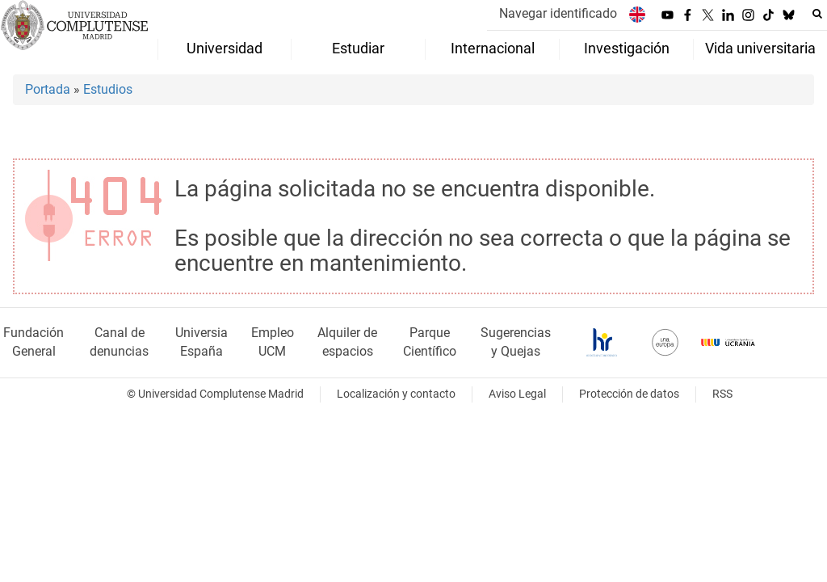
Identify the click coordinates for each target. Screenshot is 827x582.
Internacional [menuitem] (493, 48)
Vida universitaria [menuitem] (760, 48)
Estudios (107, 89)
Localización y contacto (396, 394)
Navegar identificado (558, 13)
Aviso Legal (517, 394)
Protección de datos (629, 394)
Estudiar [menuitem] (358, 48)
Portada (47, 89)
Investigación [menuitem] (627, 48)
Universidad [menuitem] (224, 48)
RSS (722, 394)
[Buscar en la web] (817, 14)
